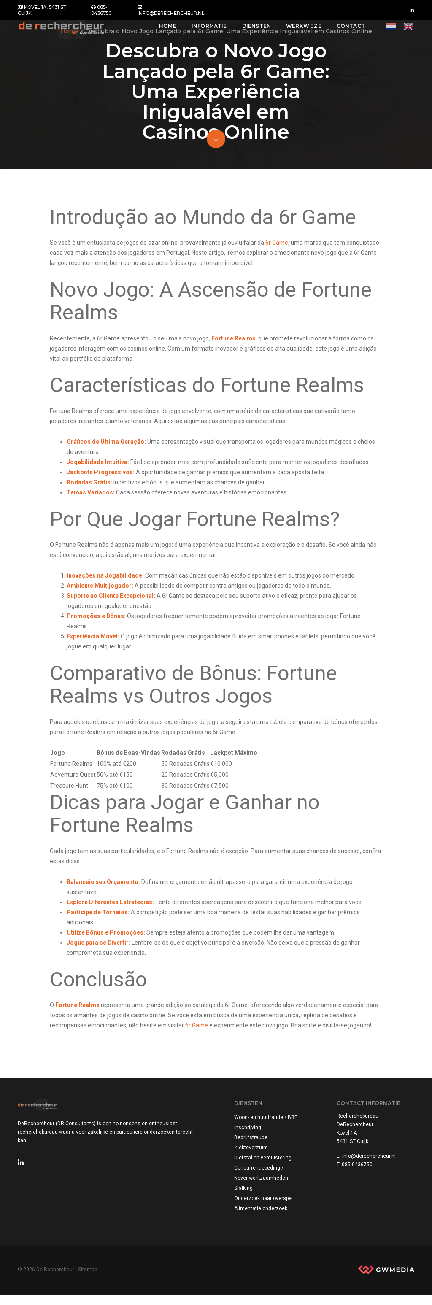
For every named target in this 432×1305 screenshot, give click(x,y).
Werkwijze (297, 30)
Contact (344, 30)
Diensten (250, 30)
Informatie (203, 30)
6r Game (278, 244)
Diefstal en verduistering (263, 1166)
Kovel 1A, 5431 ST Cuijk (42, 10)
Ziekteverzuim (252, 1156)
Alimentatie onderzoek (261, 1217)
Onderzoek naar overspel (264, 1207)
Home (161, 30)
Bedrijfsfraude (251, 1146)
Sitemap (87, 1279)
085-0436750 (101, 10)
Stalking (244, 1197)
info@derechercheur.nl (171, 10)
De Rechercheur (55, 1279)
